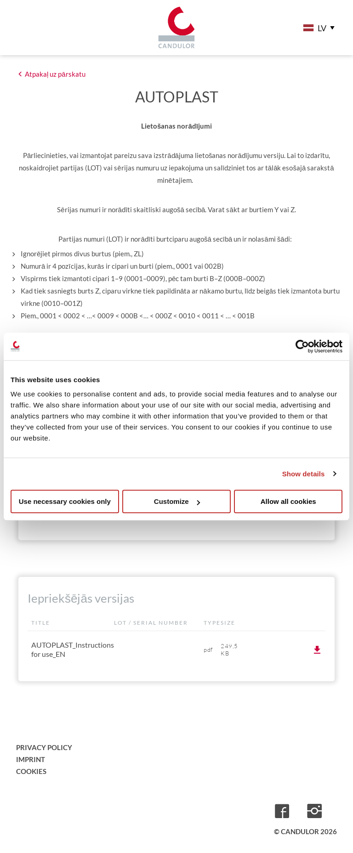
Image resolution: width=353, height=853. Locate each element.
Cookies (31, 771)
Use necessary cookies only (65, 501)
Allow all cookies (288, 501)
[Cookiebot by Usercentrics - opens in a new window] (302, 346)
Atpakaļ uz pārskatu (55, 74)
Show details (303, 474)
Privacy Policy (44, 747)
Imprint (30, 759)
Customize (177, 501)
